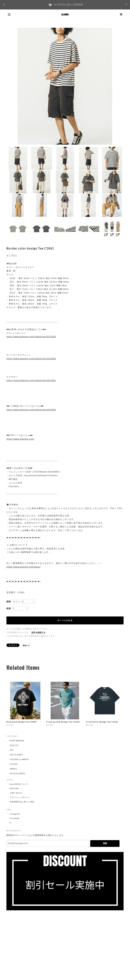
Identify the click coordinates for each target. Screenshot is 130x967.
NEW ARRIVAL (17, 740)
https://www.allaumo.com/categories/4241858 (31, 336)
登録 (105, 843)
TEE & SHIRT (16, 754)
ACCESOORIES (17, 773)
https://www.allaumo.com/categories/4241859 (31, 358)
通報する (26, 645)
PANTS (13, 769)
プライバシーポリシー (20, 797)
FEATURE (14, 788)
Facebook (14, 818)
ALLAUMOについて (19, 784)
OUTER (13, 764)
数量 (8, 608)
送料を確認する (38, 632)
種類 (8, 601)
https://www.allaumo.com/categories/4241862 (31, 410)
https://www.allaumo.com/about (23, 567)
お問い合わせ (16, 793)
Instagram (15, 814)
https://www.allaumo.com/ (20, 439)
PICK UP (14, 745)
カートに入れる (64, 620)
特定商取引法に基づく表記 (22, 802)
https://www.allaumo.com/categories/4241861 (31, 380)
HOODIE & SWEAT (19, 759)
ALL (12, 750)
